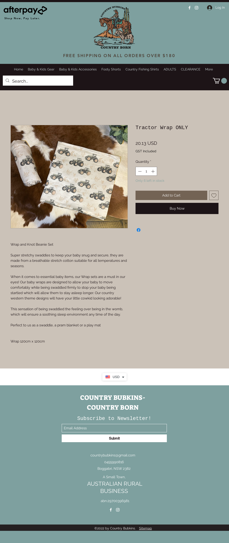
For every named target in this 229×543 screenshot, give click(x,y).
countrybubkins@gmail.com (112, 455)
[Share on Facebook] (138, 230)
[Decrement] (139, 171)
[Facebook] (189, 7)
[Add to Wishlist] (214, 195)
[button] (220, 81)
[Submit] (114, 438)
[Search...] (37, 81)
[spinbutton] (146, 171)
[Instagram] (196, 7)
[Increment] (153, 171)
